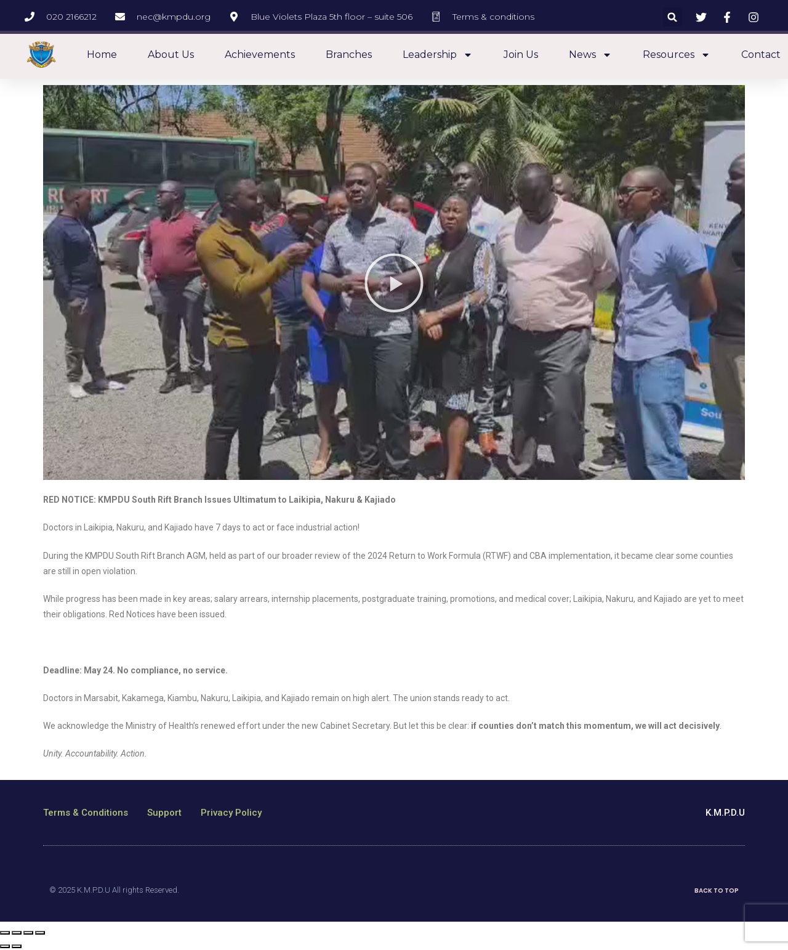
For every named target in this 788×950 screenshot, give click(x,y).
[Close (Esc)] (5, 933)
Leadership (438, 55)
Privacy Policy (231, 812)
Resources (676, 55)
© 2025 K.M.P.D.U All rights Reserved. (114, 890)
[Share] (17, 933)
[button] (672, 16)
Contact (761, 54)
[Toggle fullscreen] (28, 933)
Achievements (260, 54)
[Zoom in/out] (40, 933)
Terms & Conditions (85, 812)
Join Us (521, 54)
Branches (349, 54)
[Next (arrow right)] (17, 946)
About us (171, 54)
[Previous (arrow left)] (5, 946)
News (590, 55)
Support (164, 812)
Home (102, 54)
